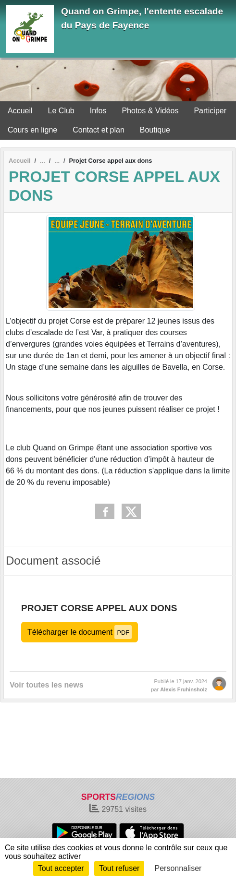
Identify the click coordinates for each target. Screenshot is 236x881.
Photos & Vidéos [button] (150, 111)
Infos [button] (98, 111)
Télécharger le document (79, 632)
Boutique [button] (155, 130)
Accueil (20, 111)
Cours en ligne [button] (32, 130)
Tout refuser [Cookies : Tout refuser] (119, 868)
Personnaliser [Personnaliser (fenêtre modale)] (178, 868)
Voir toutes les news (47, 685)
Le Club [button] (61, 111)
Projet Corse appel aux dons (99, 608)
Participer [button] (210, 111)
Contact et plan (98, 130)
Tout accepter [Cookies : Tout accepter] (61, 868)
